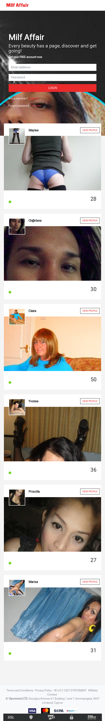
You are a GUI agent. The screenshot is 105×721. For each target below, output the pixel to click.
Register (33, 98)
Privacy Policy (43, 690)
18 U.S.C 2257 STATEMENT (70, 690)
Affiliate (93, 690)
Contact (52, 694)
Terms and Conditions (19, 690)
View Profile (90, 130)
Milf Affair (17, 5)
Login (52, 88)
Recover (36, 105)
